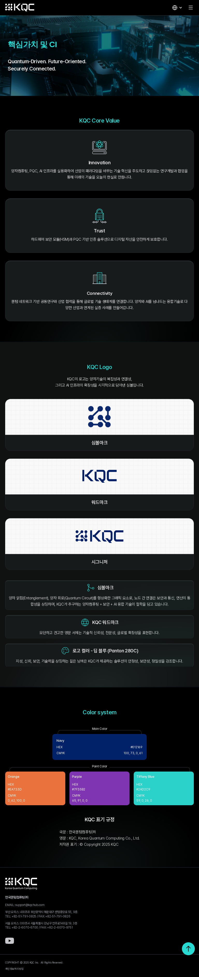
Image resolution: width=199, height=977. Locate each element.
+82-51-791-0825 (24, 916)
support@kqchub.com (30, 905)
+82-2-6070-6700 (25, 927)
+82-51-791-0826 (57, 916)
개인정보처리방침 (14, 968)
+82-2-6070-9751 (60, 927)
